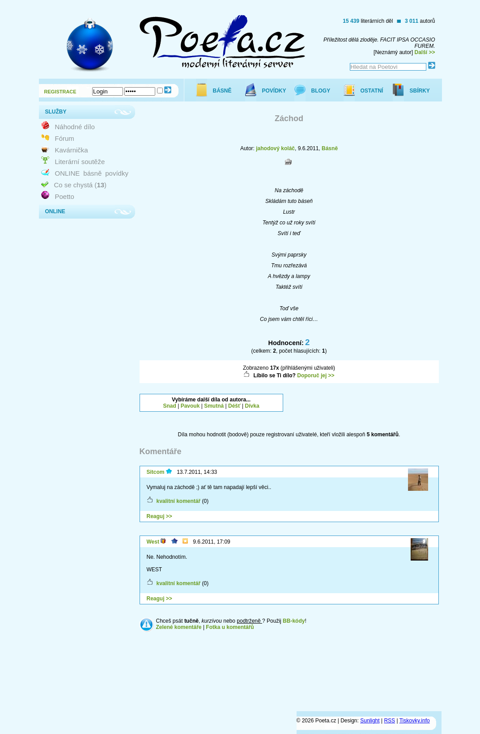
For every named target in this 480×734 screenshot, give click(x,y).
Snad (169, 406)
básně (92, 173)
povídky (116, 173)
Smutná (214, 406)
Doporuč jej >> (315, 375)
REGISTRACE (60, 91)
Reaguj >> (159, 516)
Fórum (64, 138)
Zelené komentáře (179, 627)
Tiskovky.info (414, 720)
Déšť (234, 406)
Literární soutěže (80, 161)
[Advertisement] (366, 405)
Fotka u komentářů (230, 627)
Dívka (252, 406)
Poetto (64, 196)
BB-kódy (294, 621)
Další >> (424, 52)
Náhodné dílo (75, 127)
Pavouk (190, 406)
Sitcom (156, 472)
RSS (389, 720)
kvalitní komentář (179, 501)
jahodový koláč (275, 148)
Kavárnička (71, 150)
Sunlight (369, 720)
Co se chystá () (80, 185)
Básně (330, 148)
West (153, 542)
